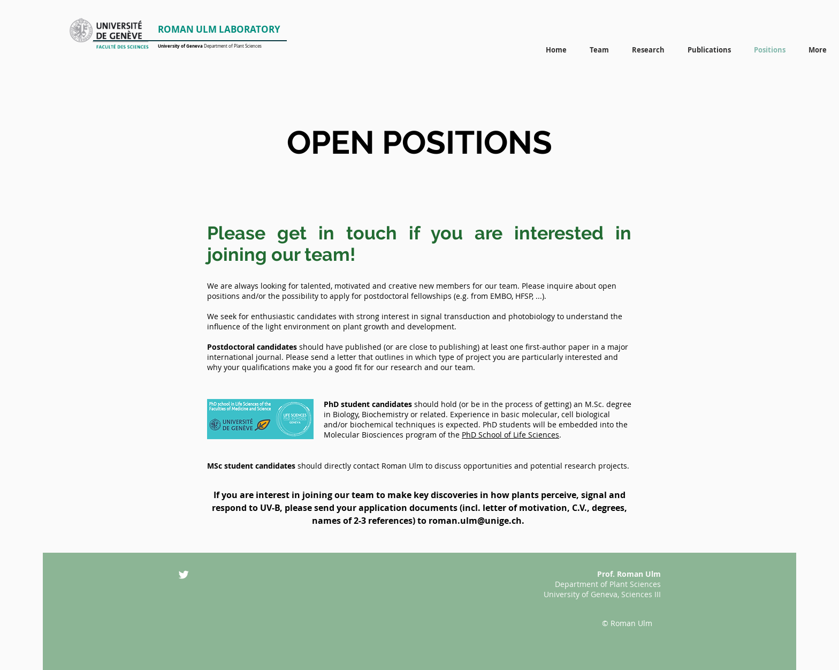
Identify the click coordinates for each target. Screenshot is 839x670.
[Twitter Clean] (183, 575)
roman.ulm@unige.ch (475, 520)
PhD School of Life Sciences (510, 435)
